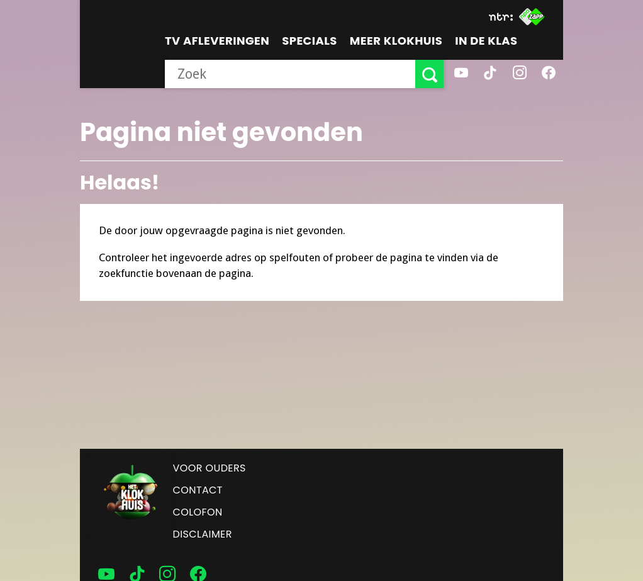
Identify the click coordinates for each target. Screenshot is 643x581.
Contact (198, 490)
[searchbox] (290, 74)
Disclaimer (202, 534)
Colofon (198, 512)
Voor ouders (209, 468)
